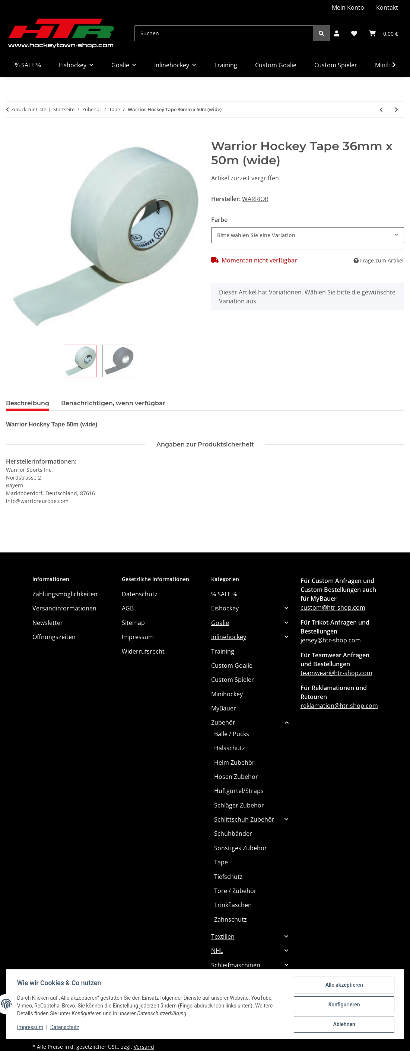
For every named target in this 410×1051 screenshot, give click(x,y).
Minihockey (227, 694)
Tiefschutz (228, 877)
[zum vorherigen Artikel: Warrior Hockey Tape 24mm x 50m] (381, 109)
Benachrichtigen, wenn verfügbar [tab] (113, 403)
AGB (128, 608)
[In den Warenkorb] (12, 135)
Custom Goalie (231, 665)
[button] (336, 33)
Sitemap (133, 623)
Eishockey (225, 608)
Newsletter (47, 623)
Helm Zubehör (234, 762)
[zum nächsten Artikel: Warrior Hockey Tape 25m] (396, 109)
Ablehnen (343, 1025)
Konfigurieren (343, 1005)
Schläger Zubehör (239, 805)
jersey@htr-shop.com (331, 640)
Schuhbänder (233, 833)
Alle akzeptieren (343, 986)
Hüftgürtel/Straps (239, 791)
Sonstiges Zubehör (240, 848)
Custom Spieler (232, 680)
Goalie (220, 623)
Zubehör (223, 722)
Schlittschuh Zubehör (244, 819)
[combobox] (307, 235)
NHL (217, 951)
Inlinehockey (228, 637)
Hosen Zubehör (236, 777)
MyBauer (223, 708)
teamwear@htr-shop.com (336, 673)
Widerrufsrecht (143, 651)
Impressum (31, 1028)
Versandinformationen (64, 608)
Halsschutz (229, 748)
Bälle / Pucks (231, 734)
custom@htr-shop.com (333, 607)
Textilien (223, 936)
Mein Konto (348, 7)
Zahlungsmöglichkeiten (65, 594)
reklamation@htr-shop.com (339, 706)
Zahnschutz (230, 919)
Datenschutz (65, 1028)
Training (222, 651)
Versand (144, 1046)
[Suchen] (223, 33)
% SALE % (224, 594)
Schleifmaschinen (235, 965)
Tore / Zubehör (235, 891)
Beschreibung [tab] (27, 403)
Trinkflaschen (233, 905)
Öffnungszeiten (54, 637)
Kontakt (387, 7)
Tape (221, 862)
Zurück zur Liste (28, 109)
